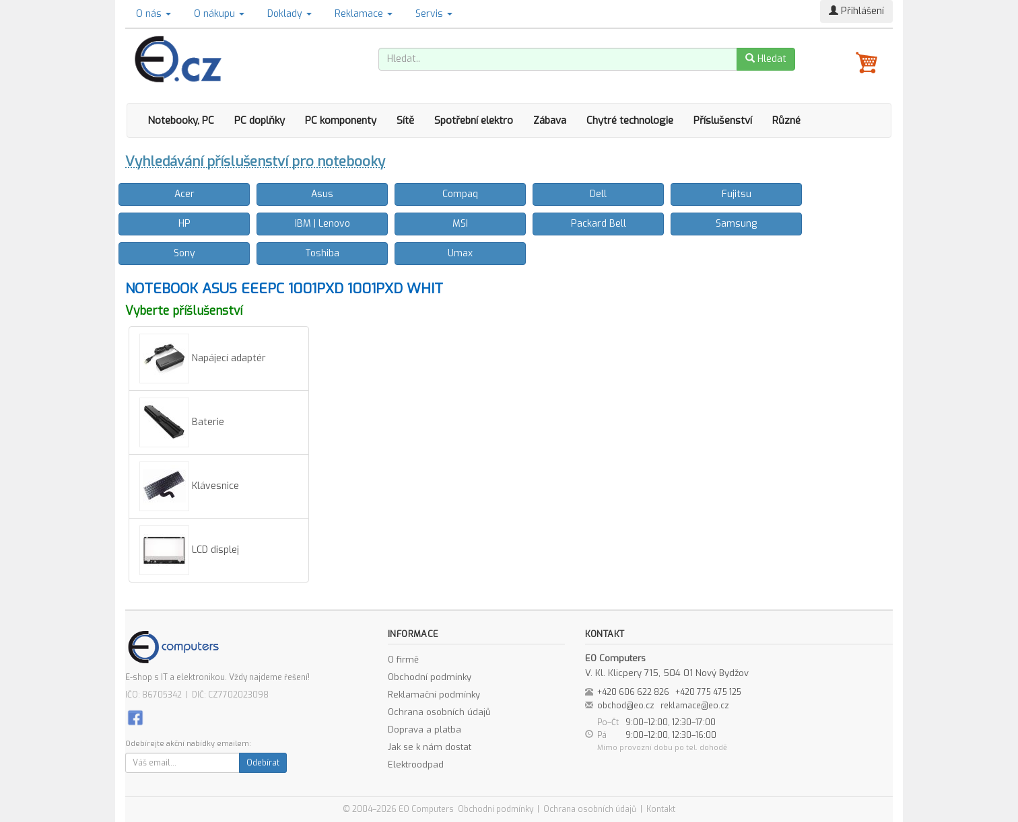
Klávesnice (189, 486)
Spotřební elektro (473, 120)
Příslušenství (722, 120)
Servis (433, 13)
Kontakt (660, 809)
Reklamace (364, 13)
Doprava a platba (424, 729)
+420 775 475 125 (708, 692)
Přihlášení (856, 11)
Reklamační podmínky (434, 694)
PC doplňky (259, 120)
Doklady (289, 13)
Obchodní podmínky (429, 677)
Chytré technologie (629, 120)
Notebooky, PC (180, 120)
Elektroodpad (416, 764)
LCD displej (189, 550)
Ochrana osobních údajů (439, 712)
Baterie (181, 422)
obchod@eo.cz (625, 705)
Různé (786, 120)
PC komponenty (340, 120)
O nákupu (219, 13)
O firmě (403, 659)
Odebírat (262, 762)
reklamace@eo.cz (694, 705)
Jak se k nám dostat (429, 747)
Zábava (549, 120)
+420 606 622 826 (633, 692)
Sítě (405, 120)
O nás (153, 13)
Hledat (765, 58)
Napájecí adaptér (202, 358)
